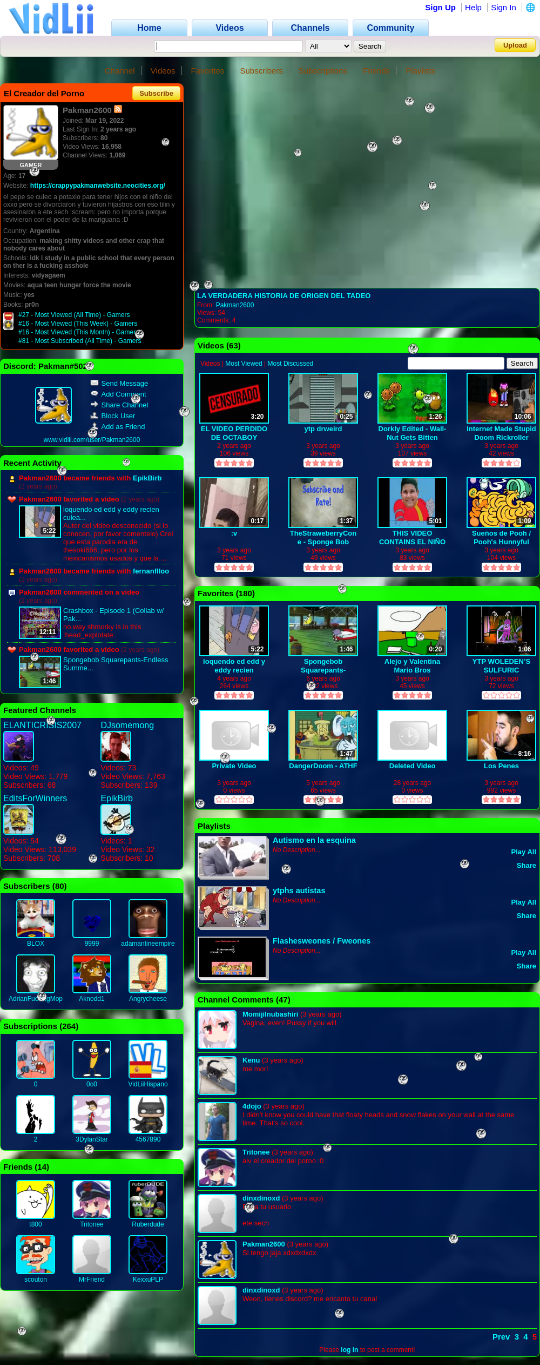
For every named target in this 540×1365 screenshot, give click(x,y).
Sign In (503, 7)
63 (233, 345)
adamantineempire (147, 943)
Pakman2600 (235, 305)
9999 (92, 943)
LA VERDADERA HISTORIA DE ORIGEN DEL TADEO (283, 296)
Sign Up (440, 7)
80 (59, 886)
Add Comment (118, 394)
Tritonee (92, 1224)
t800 (35, 1224)
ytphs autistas (299, 890)
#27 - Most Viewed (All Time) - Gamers (74, 315)
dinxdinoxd (261, 1198)
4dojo (251, 1106)
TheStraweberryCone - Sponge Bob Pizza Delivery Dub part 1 (323, 537)
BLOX (35, 943)
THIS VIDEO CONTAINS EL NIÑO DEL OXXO (412, 537)
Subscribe (156, 93)
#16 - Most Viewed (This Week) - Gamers (77, 323)
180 (245, 593)
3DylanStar (91, 1139)
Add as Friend (117, 427)
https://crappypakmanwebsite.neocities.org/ (97, 185)
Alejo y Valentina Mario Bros (412, 665)
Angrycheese (148, 999)
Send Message (119, 383)
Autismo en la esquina (314, 840)
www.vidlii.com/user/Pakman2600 (92, 440)
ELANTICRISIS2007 (42, 725)
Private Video (234, 766)
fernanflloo (151, 571)
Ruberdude (148, 1224)
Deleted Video (412, 766)
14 (41, 1166)
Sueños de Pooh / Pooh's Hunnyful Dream (501, 537)
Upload (515, 45)
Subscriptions (323, 70)
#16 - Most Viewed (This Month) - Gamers (78, 332)
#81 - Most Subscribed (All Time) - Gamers (79, 341)
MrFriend (92, 1279)
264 (69, 1026)
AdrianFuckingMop (36, 999)
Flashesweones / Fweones (321, 941)
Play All (523, 852)
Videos (163, 70)
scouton (35, 1279)
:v (234, 533)
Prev (501, 1336)
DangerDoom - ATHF (323, 766)
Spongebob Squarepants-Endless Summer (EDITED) (323, 665)
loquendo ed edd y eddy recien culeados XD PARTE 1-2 (234, 665)
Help (473, 7)
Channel (120, 70)
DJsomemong (127, 725)
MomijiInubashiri (270, 1014)
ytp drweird (323, 429)
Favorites (208, 70)
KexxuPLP (148, 1279)
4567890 (148, 1139)
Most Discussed (291, 363)
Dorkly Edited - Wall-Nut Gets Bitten (413, 433)
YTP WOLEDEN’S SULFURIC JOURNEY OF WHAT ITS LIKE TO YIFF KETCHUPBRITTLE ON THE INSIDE (502, 665)
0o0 (91, 1084)
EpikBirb (147, 478)
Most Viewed (243, 363)
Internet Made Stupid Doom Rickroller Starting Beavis (501, 433)
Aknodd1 (91, 999)
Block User (113, 416)
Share (526, 865)
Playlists (420, 70)
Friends (376, 70)
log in (349, 1350)
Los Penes (501, 766)
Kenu (251, 1060)
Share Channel (119, 405)
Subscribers (261, 70)
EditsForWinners (35, 798)
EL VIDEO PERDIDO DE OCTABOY (234, 433)
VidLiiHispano (147, 1084)
